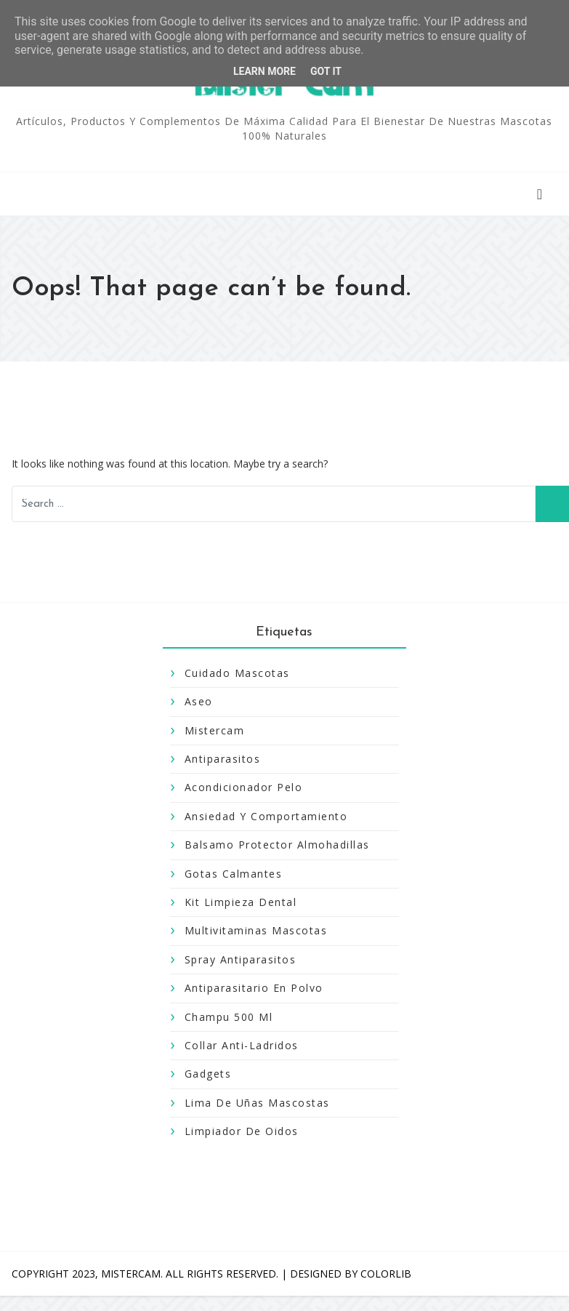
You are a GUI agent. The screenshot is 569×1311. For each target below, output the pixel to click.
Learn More (264, 71)
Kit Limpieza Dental (241, 902)
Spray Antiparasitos (240, 959)
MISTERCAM (131, 1273)
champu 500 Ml (229, 1017)
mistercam (215, 730)
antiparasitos (223, 759)
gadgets (208, 1074)
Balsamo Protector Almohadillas (277, 844)
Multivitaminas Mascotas (256, 930)
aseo (199, 701)
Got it (326, 71)
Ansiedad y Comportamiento (266, 816)
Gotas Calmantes (234, 874)
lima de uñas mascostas (257, 1103)
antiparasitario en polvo (254, 988)
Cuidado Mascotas (237, 673)
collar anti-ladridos (242, 1045)
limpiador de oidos (242, 1131)
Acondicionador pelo (244, 787)
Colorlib (385, 1273)
